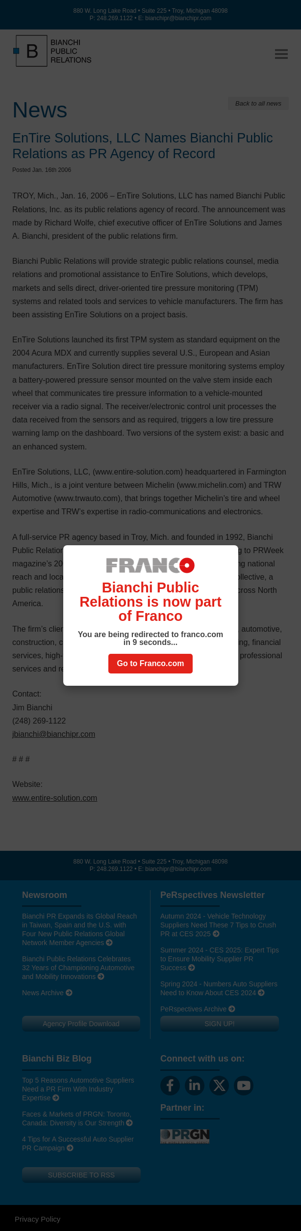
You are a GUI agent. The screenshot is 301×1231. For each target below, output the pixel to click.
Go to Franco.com (150, 663)
